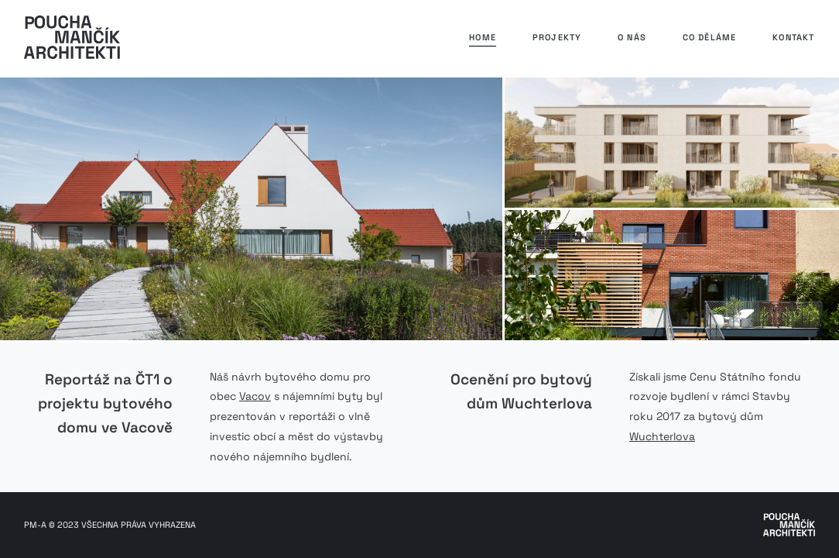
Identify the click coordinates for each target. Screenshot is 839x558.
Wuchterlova (662, 436)
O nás (632, 37)
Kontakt (793, 37)
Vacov (255, 396)
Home (482, 37)
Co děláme (710, 37)
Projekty (557, 37)
